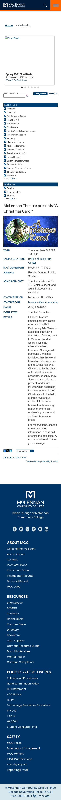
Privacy (11, 711)
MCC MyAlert (15, 754)
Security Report (17, 764)
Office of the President (21, 549)
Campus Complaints (20, 662)
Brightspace (15, 603)
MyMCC (12, 608)
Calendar (13, 613)
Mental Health (16, 657)
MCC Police (14, 743)
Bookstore (13, 635)
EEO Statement (16, 689)
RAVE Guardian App (19, 759)
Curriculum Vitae (18, 570)
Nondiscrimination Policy (23, 683)
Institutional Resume (20, 576)
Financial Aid (15, 619)
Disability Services (18, 651)
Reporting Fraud (17, 770)
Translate (43, 796)
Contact (12, 559)
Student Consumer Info (22, 727)
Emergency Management (23, 748)
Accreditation (16, 554)
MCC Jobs (13, 586)
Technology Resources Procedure (28, 705)
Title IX (11, 716)
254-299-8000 (21, 796)
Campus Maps (16, 624)
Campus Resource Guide (23, 646)
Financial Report (17, 581)
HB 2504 (12, 721)
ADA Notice (14, 694)
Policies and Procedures (22, 678)
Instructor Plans (17, 565)
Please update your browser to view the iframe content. (30, 62)
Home (9, 25)
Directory (13, 630)
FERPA (10, 700)
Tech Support (15, 640)
